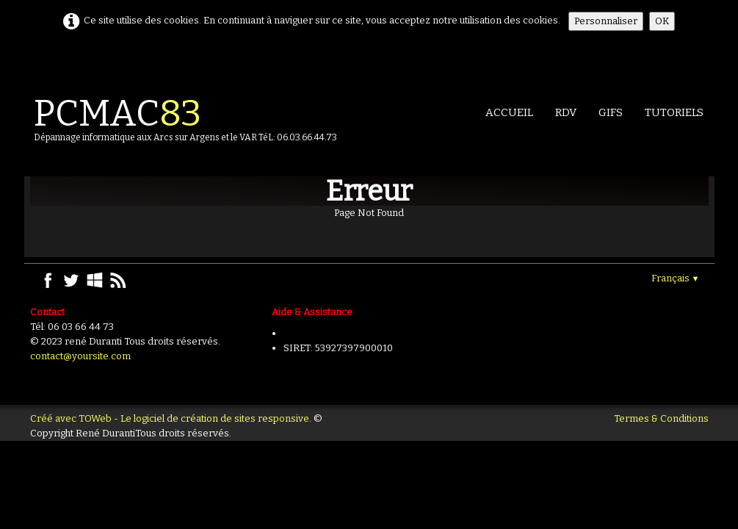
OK (662, 20)
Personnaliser (605, 20)
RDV (565, 112)
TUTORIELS (674, 112)
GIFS (610, 112)
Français (675, 278)
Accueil (509, 112)
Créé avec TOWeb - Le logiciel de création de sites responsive (169, 418)
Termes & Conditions (661, 418)
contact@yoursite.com (80, 355)
